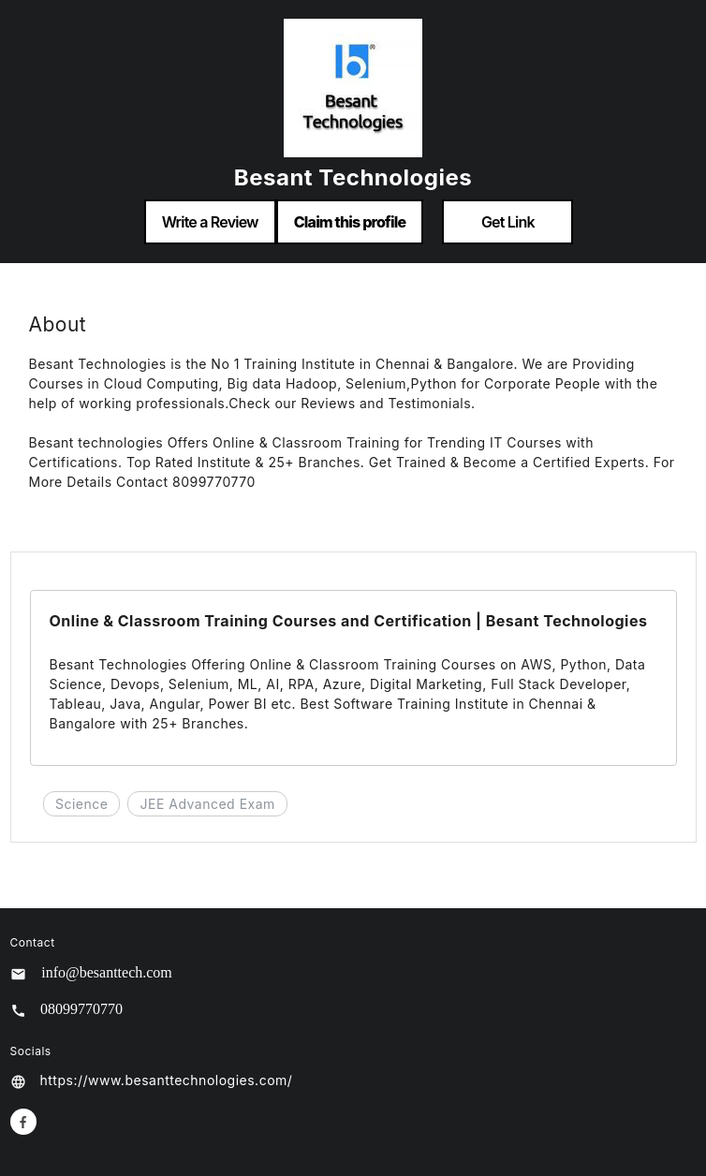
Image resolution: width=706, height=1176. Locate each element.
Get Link (508, 222)
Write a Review (210, 222)
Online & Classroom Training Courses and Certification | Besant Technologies (349, 620)
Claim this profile (350, 222)
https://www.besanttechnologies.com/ (166, 1080)
